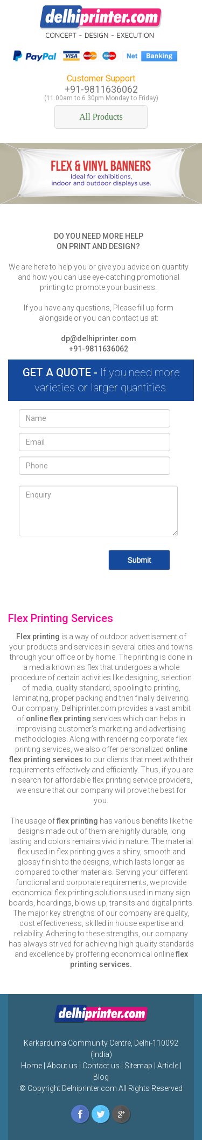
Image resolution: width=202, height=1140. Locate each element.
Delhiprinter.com (88, 1088)
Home (31, 1065)
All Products (100, 116)
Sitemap (138, 1065)
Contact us (101, 1065)
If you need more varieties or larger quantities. (101, 380)
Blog (101, 1077)
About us (62, 1065)
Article (167, 1065)
